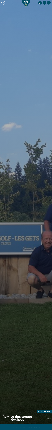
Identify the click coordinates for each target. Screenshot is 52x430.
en (44, 2)
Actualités (22, 427)
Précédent (47, 418)
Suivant (48, 420)
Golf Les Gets (15, 427)
